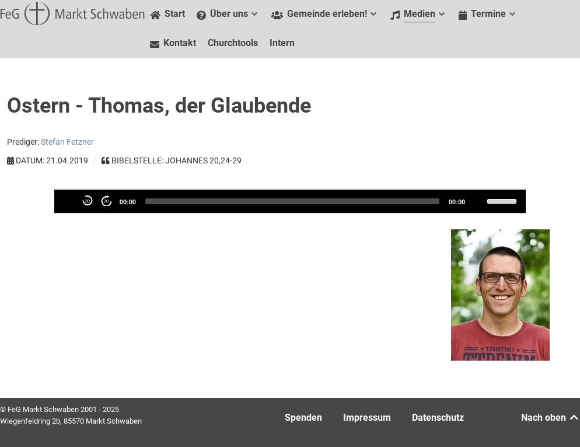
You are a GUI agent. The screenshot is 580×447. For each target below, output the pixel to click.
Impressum (367, 417)
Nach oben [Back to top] (550, 417)
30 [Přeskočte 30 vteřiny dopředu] (106, 201)
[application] (290, 201)
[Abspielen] (69, 200)
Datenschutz (438, 417)
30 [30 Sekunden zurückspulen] (87, 201)
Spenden (303, 417)
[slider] (292, 201)
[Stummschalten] (477, 200)
